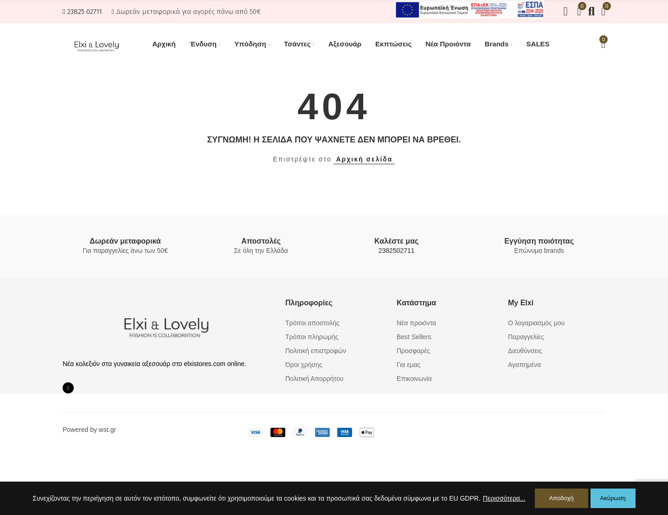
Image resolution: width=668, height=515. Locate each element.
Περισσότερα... (504, 498)
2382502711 (397, 250)
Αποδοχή (561, 498)
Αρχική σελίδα (364, 159)
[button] (82, 11)
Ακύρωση (613, 498)
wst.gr (107, 429)
